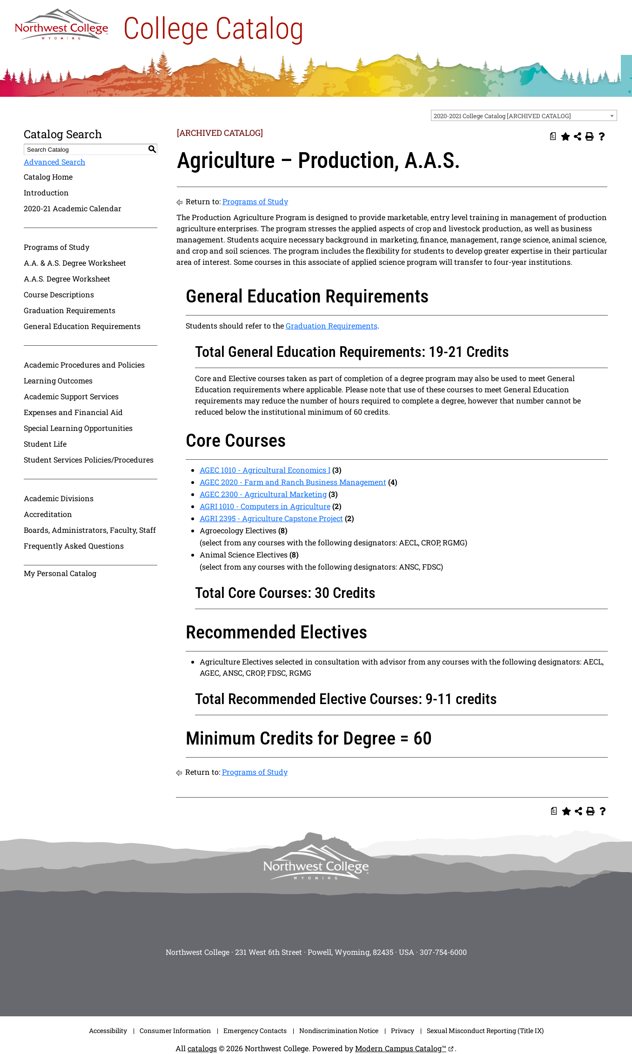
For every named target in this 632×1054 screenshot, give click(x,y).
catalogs (202, 1048)
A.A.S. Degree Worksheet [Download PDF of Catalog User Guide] (67, 278)
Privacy (402, 1030)
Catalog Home (48, 176)
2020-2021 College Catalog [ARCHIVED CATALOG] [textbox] (502, 116)
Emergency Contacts (255, 1030)
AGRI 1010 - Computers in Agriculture (265, 506)
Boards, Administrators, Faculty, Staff (90, 530)
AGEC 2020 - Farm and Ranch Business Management (293, 482)
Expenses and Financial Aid (73, 412)
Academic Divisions (59, 498)
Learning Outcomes (58, 380)
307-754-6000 (443, 952)
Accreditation (48, 514)
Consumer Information (175, 1030)
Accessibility (108, 1030)
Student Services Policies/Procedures (89, 459)
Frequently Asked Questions (74, 545)
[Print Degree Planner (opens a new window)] (553, 136)
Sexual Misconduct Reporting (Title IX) (485, 1030)
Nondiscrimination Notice (338, 1030)
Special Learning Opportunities (78, 428)
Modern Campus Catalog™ (400, 1048)
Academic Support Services (71, 396)
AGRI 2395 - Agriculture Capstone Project (271, 518)
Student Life (45, 444)
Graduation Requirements (69, 310)
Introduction (46, 192)
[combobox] (524, 115)
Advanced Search (54, 162)
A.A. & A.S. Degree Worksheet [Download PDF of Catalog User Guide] (75, 263)
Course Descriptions (59, 294)
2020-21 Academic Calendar (72, 208)
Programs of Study (56, 247)
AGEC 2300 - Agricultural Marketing (263, 494)
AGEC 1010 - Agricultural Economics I (265, 470)
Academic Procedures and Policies (84, 364)
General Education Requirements (82, 326)
